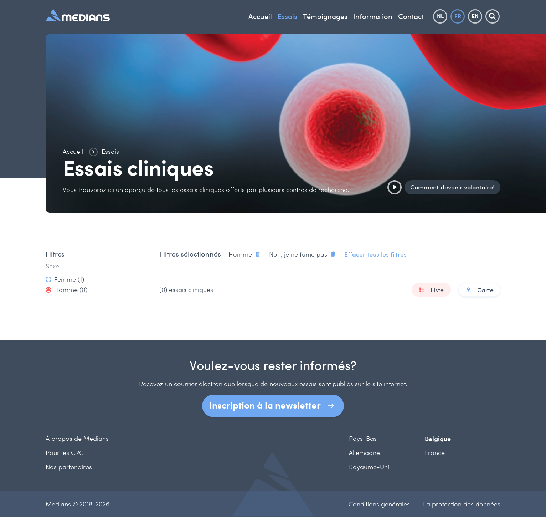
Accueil (260, 16)
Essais (287, 16)
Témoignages (325, 16)
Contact (411, 16)
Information (372, 16)
